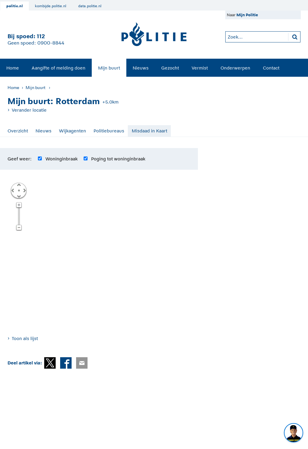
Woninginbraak (61, 159)
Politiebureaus (109, 131)
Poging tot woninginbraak (118, 159)
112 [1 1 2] (41, 36)
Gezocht (170, 68)
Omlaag (19, 196)
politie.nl (14, 6)
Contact (271, 68)
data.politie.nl (89, 6)
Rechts (24, 190)
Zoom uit (19, 228)
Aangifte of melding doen (58, 68)
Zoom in (19, 205)
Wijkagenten (72, 131)
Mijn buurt (109, 68)
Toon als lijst (25, 338)
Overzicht (18, 131)
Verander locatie (29, 110)
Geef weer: (20, 159)
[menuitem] (12, 68)
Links (13, 190)
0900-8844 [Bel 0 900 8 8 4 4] (50, 43)
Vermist (200, 68)
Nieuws (141, 68)
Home (12, 68)
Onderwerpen (235, 68)
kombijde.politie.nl (50, 6)
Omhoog (19, 184)
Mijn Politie (247, 14)
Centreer (19, 190)
